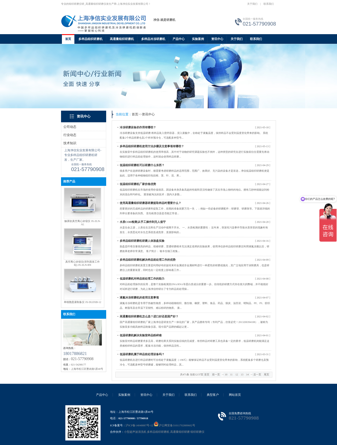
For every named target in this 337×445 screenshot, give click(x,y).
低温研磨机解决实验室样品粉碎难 (141, 335)
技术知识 (69, 143)
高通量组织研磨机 (122, 39)
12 (236, 374)
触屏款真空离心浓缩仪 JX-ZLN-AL (82, 223)
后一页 (257, 374)
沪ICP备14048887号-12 (139, 425)
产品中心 (179, 39)
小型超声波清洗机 (135, 431)
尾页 (266, 374)
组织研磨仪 (197, 431)
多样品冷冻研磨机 (153, 39)
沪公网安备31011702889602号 (174, 425)
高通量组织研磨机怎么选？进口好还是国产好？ (149, 316)
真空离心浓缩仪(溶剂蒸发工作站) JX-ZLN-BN (82, 263)
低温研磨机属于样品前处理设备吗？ (142, 354)
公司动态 (69, 126)
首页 (68, 39)
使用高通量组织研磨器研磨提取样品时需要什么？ (150, 203)
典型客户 (213, 394)
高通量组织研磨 (180, 431)
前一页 (216, 374)
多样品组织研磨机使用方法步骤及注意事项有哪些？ (152, 146)
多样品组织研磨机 (90, 39)
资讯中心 (217, 39)
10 (226, 374)
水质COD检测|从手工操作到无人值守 (143, 221)
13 (242, 374)
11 (231, 374)
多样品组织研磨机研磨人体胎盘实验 (142, 240)
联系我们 (268, 3)
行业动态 (69, 135)
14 (247, 374)
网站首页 (235, 394)
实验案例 (198, 39)
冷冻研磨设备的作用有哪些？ (138, 127)
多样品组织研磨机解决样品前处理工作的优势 (148, 259)
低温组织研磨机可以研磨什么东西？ (142, 165)
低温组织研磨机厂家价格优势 (138, 184)
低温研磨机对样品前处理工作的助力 (142, 278)
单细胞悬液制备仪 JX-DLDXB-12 (82, 302)
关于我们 (252, 3)
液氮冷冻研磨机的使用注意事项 (139, 297)
